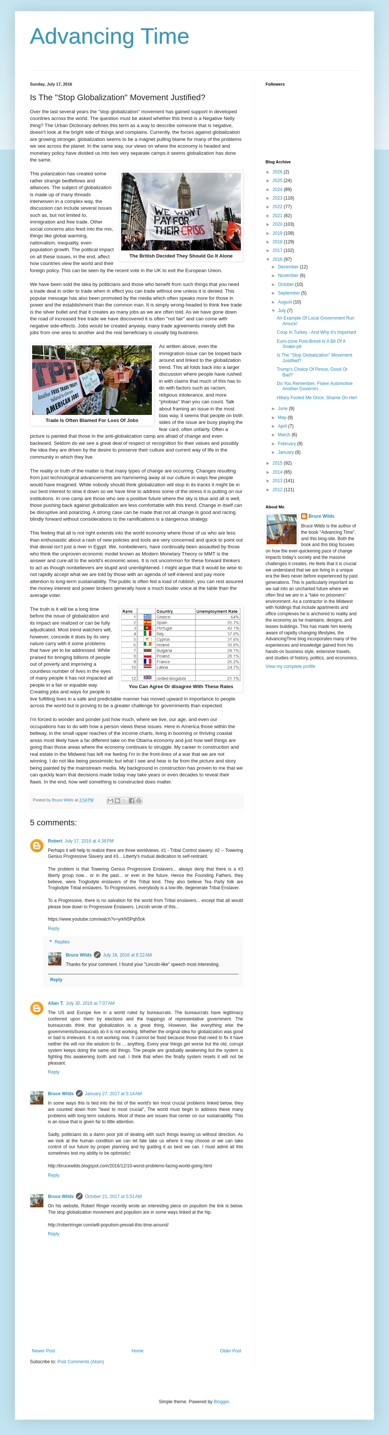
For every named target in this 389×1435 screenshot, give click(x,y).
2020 (278, 224)
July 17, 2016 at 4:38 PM (89, 841)
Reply (53, 928)
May (283, 417)
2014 (278, 472)
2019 (278, 233)
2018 (278, 241)
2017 (278, 250)
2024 (278, 189)
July (282, 310)
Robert (55, 841)
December (289, 267)
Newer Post (43, 1351)
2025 (278, 180)
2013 (278, 480)
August (285, 302)
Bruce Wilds (79, 955)
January (286, 452)
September (289, 293)
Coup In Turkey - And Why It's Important (316, 332)
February (287, 443)
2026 (278, 172)
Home (138, 1351)
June (283, 408)
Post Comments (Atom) (80, 1361)
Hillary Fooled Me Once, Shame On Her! (317, 397)
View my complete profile (290, 666)
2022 (278, 206)
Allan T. (56, 1003)
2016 (278, 259)
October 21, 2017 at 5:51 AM (113, 1196)
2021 (278, 215)
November (289, 275)
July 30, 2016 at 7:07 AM (90, 1003)
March (285, 434)
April (283, 426)
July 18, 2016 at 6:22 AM (127, 955)
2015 (278, 463)
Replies (62, 942)
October (286, 284)
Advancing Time (110, 36)
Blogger (221, 1401)
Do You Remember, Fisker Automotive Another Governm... (315, 386)
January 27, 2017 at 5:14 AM (113, 1093)
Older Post (230, 1351)
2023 (278, 198)
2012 (278, 489)
